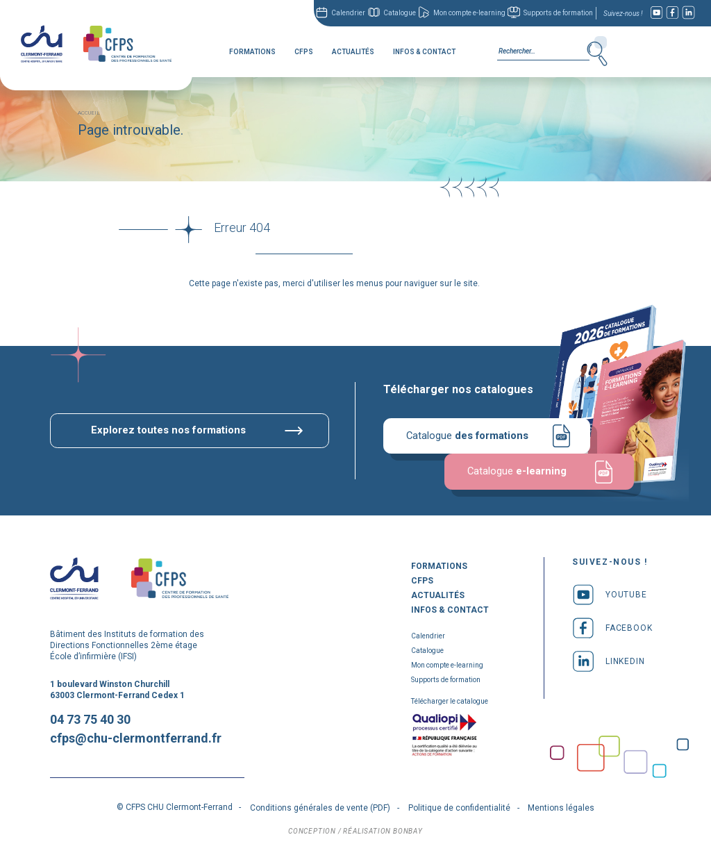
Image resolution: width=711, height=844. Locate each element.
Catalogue (399, 13)
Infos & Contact (424, 52)
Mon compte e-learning (469, 13)
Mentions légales (561, 806)
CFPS (303, 52)
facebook (612, 625)
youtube (609, 592)
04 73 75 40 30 (90, 717)
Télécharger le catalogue (449, 698)
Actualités (353, 52)
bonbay (408, 829)
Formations (252, 52)
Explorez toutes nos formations (169, 427)
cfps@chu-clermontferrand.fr (135, 736)
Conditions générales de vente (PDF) (320, 806)
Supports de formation (558, 13)
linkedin (608, 658)
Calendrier (348, 13)
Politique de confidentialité (459, 806)
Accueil (89, 110)
